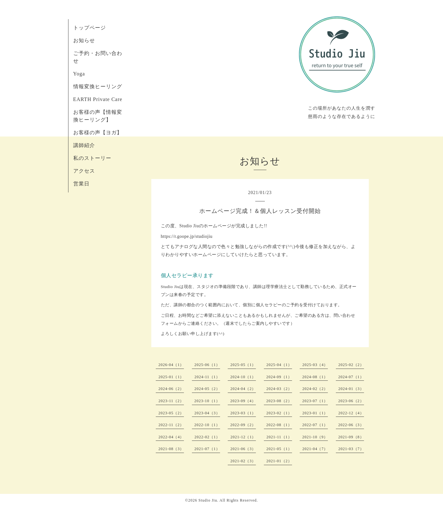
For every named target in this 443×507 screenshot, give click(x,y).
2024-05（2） (207, 388)
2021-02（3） (243, 461)
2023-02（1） (279, 413)
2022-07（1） (315, 425)
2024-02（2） (315, 388)
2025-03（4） (315, 365)
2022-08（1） (279, 425)
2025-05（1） (243, 365)
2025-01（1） (171, 377)
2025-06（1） (207, 365)
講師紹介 (84, 145)
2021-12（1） (243, 437)
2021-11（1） (279, 437)
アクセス (84, 171)
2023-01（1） (315, 413)
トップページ (89, 27)
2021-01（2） (279, 461)
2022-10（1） (207, 425)
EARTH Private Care (98, 99)
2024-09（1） (279, 377)
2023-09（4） (243, 401)
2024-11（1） (207, 377)
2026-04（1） (171, 365)
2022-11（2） (171, 425)
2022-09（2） (243, 425)
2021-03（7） (351, 449)
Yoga (79, 73)
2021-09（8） (351, 437)
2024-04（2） (243, 388)
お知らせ (84, 40)
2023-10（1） (207, 401)
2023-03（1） (243, 413)
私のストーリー (92, 158)
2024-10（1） (243, 377)
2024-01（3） (351, 388)
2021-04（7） (315, 449)
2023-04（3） (207, 413)
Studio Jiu (208, 500)
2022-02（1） (207, 437)
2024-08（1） (315, 377)
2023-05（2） (171, 413)
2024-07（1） (351, 377)
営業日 (81, 183)
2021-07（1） (207, 449)
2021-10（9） (315, 437)
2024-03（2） (279, 388)
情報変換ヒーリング (97, 86)
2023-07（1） (315, 401)
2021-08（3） (171, 449)
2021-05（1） (279, 449)
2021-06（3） (243, 449)
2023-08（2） (279, 401)
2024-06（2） (171, 388)
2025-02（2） (351, 365)
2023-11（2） (171, 401)
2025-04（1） (279, 365)
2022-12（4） (351, 413)
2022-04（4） (171, 437)
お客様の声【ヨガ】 (97, 132)
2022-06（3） (351, 425)
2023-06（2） (351, 401)
